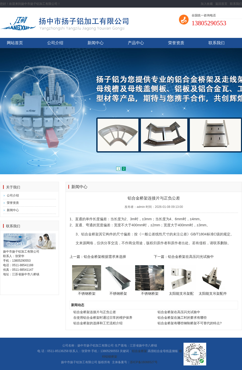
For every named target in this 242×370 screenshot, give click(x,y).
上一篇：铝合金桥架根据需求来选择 (98, 257)
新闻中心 (95, 43)
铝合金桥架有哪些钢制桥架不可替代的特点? (190, 323)
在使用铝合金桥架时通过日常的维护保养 (102, 317)
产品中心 (136, 43)
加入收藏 (207, 4)
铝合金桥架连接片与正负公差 (94, 312)
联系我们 (236, 4)
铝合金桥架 (139, 351)
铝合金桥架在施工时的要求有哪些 (182, 317)
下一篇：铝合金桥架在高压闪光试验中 (184, 257)
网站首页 (15, 43)
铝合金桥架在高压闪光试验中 (179, 312)
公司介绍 (55, 43)
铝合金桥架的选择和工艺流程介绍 (98, 323)
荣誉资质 (176, 43)
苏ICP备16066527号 (144, 362)
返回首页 (221, 4)
